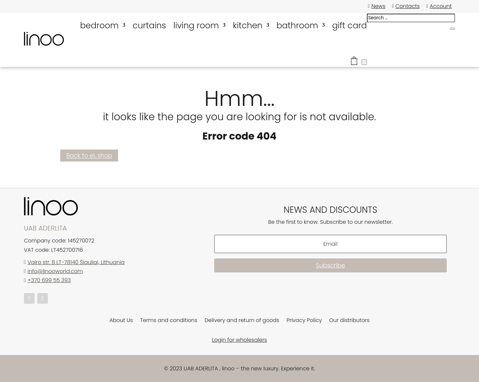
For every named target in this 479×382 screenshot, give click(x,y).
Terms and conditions (168, 321)
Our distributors (349, 321)
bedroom (99, 25)
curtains (149, 25)
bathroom (297, 25)
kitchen (247, 25)
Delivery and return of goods (242, 321)
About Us (121, 321)
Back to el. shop (89, 156)
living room (196, 25)
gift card (349, 25)
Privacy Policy (304, 321)
